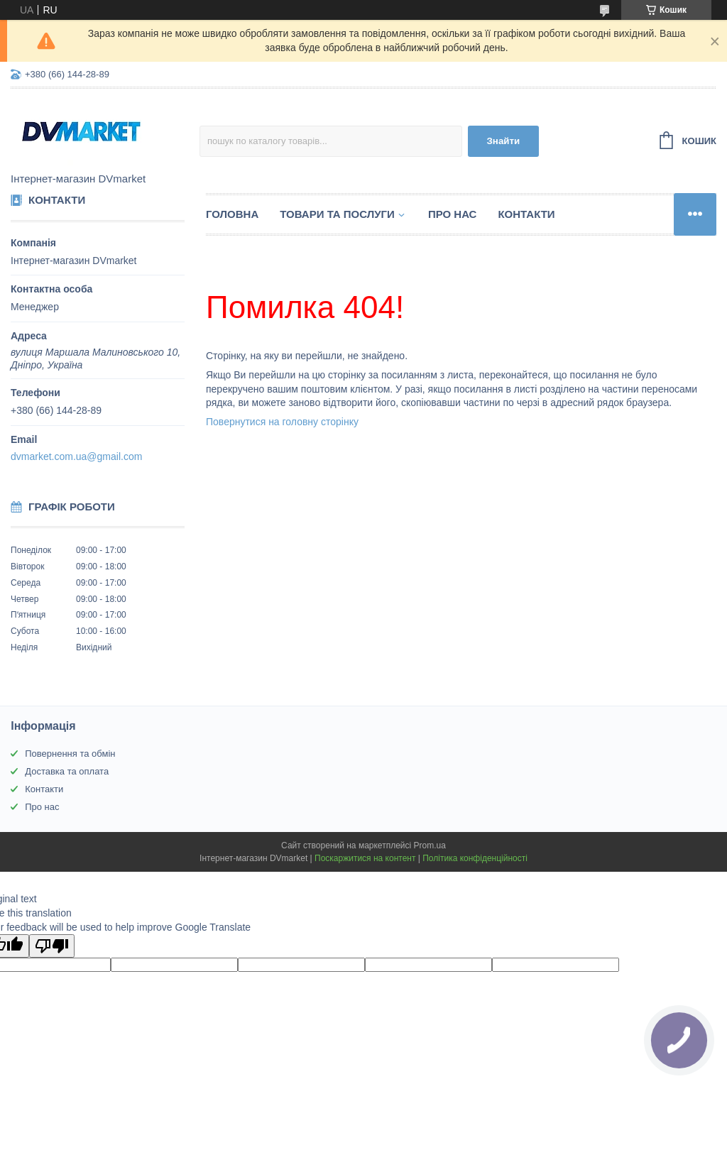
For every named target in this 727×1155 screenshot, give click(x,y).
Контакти (526, 214)
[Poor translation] (52, 946)
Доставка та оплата (67, 771)
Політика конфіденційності (475, 858)
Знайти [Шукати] (503, 141)
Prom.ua (430, 845)
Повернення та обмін (70, 753)
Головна (232, 214)
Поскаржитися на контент (365, 858)
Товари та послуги (337, 214)
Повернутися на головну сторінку (282, 421)
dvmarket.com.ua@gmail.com (76, 456)
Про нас (452, 214)
